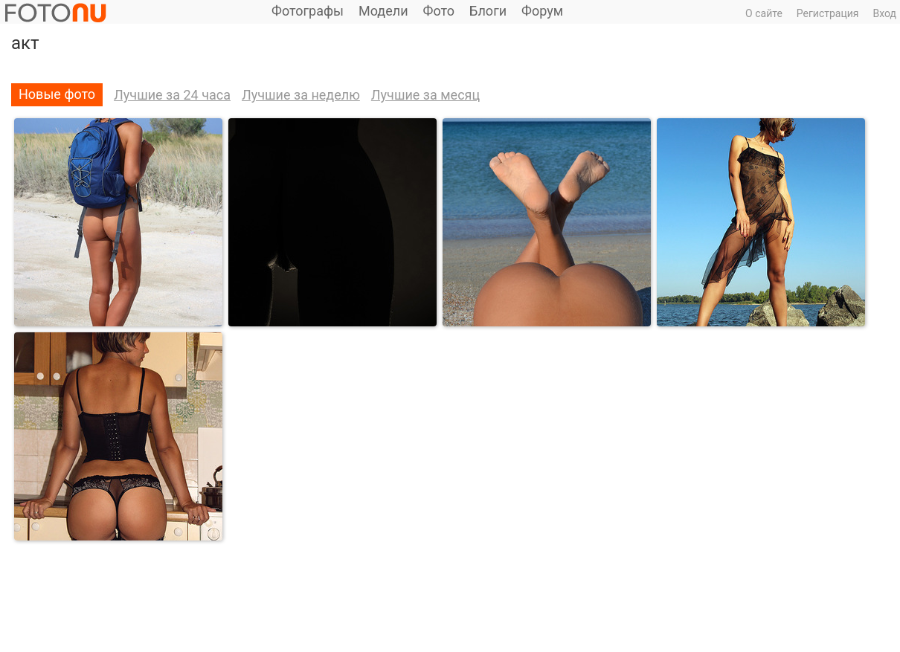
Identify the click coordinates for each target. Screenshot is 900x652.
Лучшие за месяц (425, 95)
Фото (439, 11)
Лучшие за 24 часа (172, 95)
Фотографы (307, 11)
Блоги (488, 11)
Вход (884, 13)
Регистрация (828, 13)
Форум (542, 11)
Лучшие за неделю (301, 95)
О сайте (763, 13)
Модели (383, 11)
